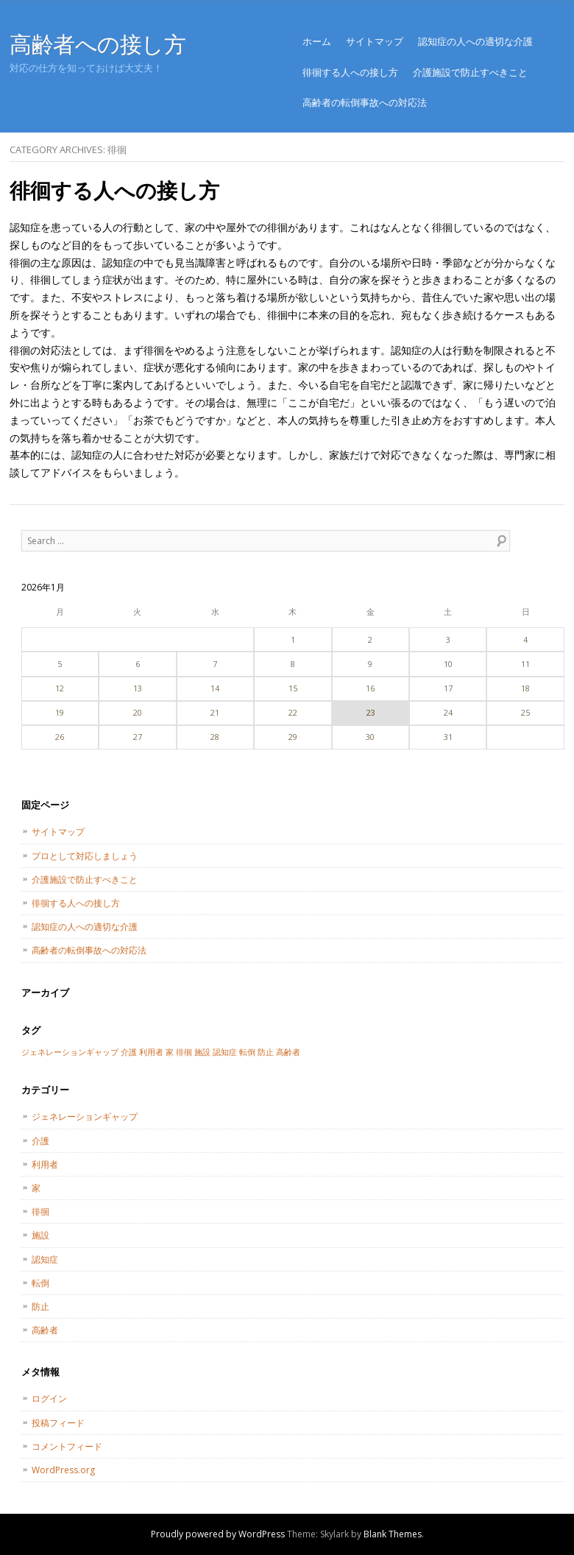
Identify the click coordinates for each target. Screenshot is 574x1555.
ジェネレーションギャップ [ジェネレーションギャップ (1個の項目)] (69, 1052)
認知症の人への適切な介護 (475, 41)
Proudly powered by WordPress (218, 1534)
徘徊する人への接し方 (350, 72)
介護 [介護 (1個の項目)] (129, 1052)
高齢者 (45, 1330)
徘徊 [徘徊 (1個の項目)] (184, 1052)
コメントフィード (67, 1446)
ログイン (49, 1398)
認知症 (45, 1259)
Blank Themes (393, 1534)
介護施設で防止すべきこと (470, 72)
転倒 (40, 1283)
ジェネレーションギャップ (85, 1116)
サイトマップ (374, 41)
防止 (40, 1306)
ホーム (316, 41)
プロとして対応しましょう (85, 856)
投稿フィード (58, 1423)
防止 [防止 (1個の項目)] (266, 1052)
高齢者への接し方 (97, 44)
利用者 (45, 1164)
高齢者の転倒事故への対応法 (364, 102)
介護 (40, 1141)
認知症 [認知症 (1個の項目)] (225, 1052)
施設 (40, 1235)
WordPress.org (63, 1470)
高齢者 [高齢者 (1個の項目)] (288, 1052)
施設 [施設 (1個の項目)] (202, 1052)
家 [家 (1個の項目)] (170, 1052)
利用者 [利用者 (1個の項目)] (151, 1052)
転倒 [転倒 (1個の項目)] (247, 1052)
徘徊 (40, 1211)
